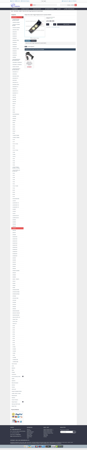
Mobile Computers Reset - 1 (48, 429)
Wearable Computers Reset (48, 433)
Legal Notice (29, 430)
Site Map (45, 436)
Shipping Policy (29, 435)
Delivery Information (30, 431)
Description (27, 40)
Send (74, 431)
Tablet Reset (46, 435)
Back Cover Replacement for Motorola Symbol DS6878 (29, 63)
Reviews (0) (33, 40)
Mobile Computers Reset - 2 (48, 430)
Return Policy (29, 434)
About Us (28, 429)
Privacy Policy (29, 436)
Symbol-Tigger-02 (31, 46)
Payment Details (30, 433)
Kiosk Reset (46, 434)
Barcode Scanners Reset (48, 431)
